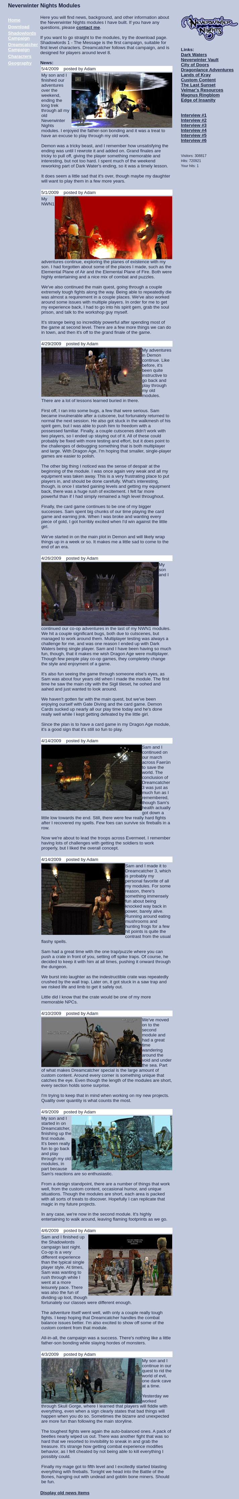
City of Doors (195, 64)
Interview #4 (193, 130)
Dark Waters (194, 54)
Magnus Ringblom (200, 94)
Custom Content (198, 79)
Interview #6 (193, 140)
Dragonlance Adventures (207, 69)
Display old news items (65, 1492)
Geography (20, 63)
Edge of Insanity (198, 100)
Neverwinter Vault (200, 59)
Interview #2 (193, 120)
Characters (20, 56)
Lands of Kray (196, 74)
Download (19, 26)
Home (14, 20)
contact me (88, 27)
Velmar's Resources (202, 89)
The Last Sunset (198, 84)
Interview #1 (193, 115)
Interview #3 (193, 125)
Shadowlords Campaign (22, 36)
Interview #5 (193, 135)
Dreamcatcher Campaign (23, 47)
